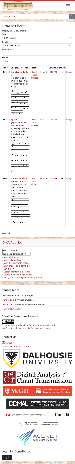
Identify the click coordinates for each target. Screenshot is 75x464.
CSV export (9, 268)
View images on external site (17, 265)
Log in (7, 457)
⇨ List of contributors (11, 309)
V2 (41, 178)
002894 (53, 178)
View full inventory (12, 260)
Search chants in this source (17, 271)
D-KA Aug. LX (12, 242)
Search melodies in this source (18, 274)
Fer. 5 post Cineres (34, 75)
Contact (7, 343)
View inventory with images (16, 263)
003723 (53, 72)
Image (69, 72)
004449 (53, 119)
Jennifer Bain (8, 300)
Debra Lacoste (9, 295)
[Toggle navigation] (68, 5)
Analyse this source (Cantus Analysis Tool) (23, 277)
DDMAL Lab (7, 304)
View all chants (11, 257)
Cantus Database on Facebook (16, 346)
